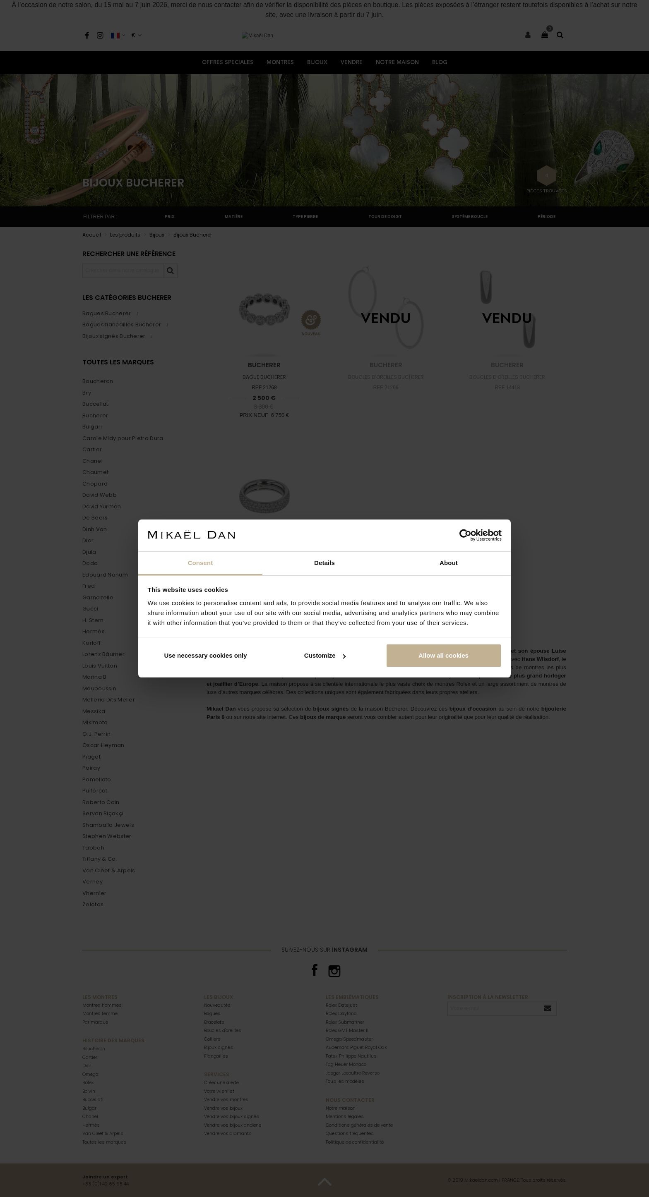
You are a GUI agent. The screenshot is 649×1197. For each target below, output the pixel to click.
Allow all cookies (443, 655)
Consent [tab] (200, 562)
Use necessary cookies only (205, 655)
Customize (325, 655)
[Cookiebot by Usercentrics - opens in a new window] (465, 535)
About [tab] (449, 562)
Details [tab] (324, 562)
